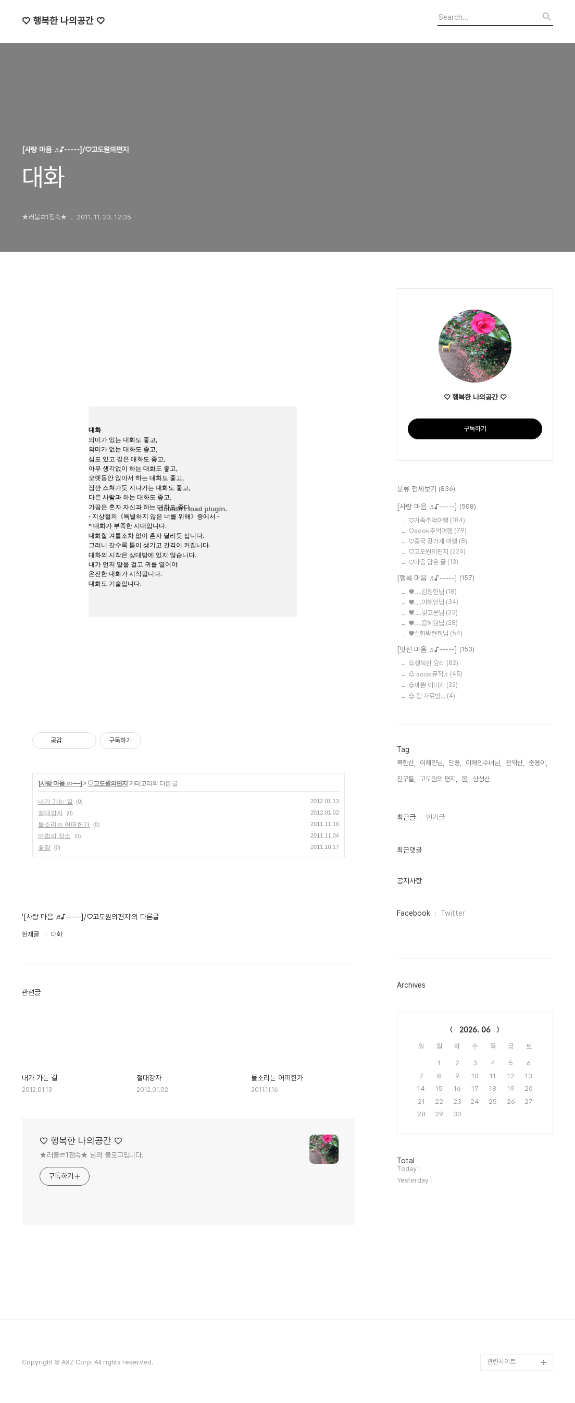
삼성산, (482, 779)
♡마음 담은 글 (433, 562)
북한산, (406, 763)
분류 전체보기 (426, 489)
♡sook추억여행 (437, 531)
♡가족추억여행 (436, 520)
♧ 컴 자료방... (431, 696)
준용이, (538, 763)
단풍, (454, 763)
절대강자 (50, 813)
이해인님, (432, 763)
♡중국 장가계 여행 (437, 541)
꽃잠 (44, 847)
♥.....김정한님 (432, 592)
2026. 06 (475, 1030)
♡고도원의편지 (108, 783)
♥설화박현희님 (435, 633)
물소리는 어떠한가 (64, 824)
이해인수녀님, (484, 763)
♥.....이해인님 (433, 602)
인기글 (435, 817)
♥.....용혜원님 (433, 623)
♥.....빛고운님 (433, 613)
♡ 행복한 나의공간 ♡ (63, 21)
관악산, (515, 763)
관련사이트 (501, 1361)
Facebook (413, 913)
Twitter (453, 913)
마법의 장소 (54, 836)
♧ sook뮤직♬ (435, 674)
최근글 (406, 817)
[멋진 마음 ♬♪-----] (435, 650)
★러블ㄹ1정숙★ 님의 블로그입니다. (92, 1155)
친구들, (406, 779)
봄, (465, 779)
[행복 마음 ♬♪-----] (435, 578)
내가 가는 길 (55, 801)
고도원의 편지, (438, 779)
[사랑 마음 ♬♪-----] (60, 783)
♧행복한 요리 (433, 663)
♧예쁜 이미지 (433, 685)
